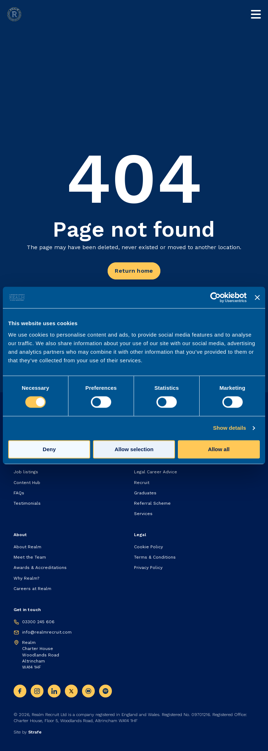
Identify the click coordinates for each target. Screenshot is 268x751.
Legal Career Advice (155, 471)
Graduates (145, 492)
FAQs (19, 492)
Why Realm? (26, 578)
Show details (229, 428)
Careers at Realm (32, 588)
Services (143, 513)
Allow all (219, 450)
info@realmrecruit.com (47, 632)
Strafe (35, 732)
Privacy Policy (148, 567)
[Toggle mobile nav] (256, 14)
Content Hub (27, 482)
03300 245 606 (38, 621)
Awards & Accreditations (40, 567)
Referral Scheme (152, 503)
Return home (134, 270)
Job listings (26, 471)
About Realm (27, 546)
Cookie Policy (148, 546)
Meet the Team (30, 557)
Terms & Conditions (155, 557)
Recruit (141, 482)
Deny (49, 450)
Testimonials (27, 503)
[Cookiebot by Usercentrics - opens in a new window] (215, 297)
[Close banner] (257, 297)
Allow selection (133, 450)
